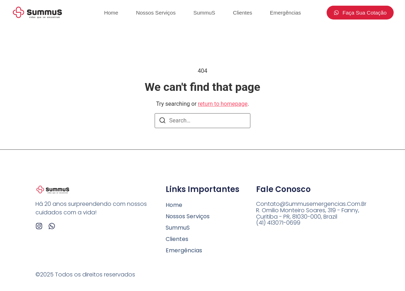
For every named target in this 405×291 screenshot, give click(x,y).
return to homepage (223, 103)
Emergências (285, 12)
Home (111, 12)
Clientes (242, 12)
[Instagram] (39, 226)
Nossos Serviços (156, 12)
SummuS (204, 12)
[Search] (162, 121)
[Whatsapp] (51, 226)
